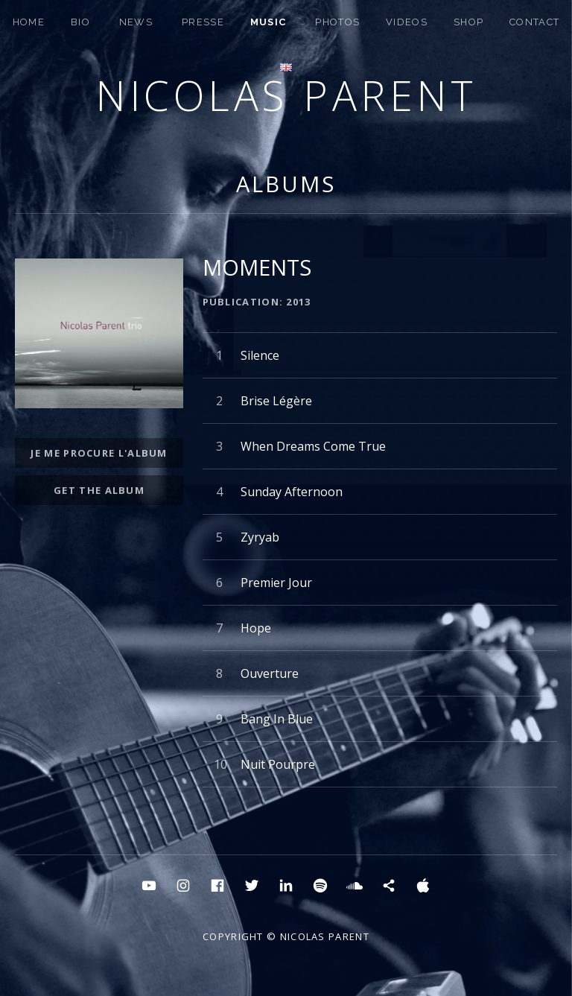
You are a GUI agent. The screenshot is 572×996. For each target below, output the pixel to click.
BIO (80, 22)
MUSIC (268, 22)
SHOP (468, 22)
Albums (285, 183)
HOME (29, 22)
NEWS (136, 22)
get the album (99, 490)
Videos (407, 22)
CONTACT (534, 22)
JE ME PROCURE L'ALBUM (99, 453)
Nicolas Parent (286, 95)
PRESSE (203, 22)
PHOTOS (337, 22)
